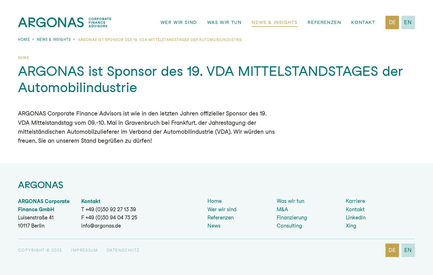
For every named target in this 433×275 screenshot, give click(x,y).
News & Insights (275, 22)
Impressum (84, 250)
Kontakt (363, 22)
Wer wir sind (179, 22)
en (408, 22)
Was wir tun (224, 22)
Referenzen (324, 22)
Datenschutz (123, 250)
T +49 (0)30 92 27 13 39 (108, 209)
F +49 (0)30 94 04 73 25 (109, 218)
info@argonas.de (101, 226)
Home (24, 39)
